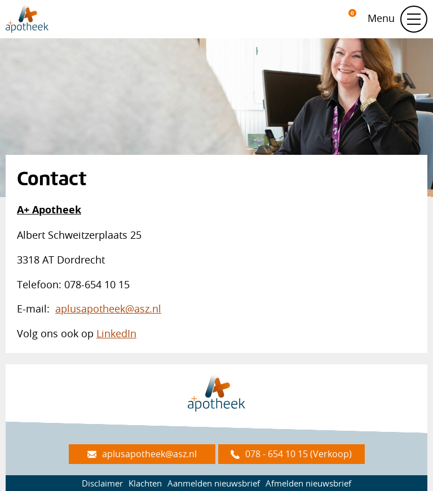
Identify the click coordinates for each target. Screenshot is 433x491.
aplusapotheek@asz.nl (108, 308)
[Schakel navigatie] (413, 19)
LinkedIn (116, 333)
